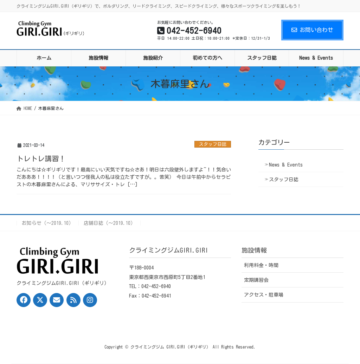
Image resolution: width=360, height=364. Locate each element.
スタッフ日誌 (212, 144)
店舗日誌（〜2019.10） (109, 223)
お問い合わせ (312, 30)
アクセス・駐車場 (263, 294)
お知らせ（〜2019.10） (47, 223)
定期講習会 (256, 280)
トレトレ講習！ (41, 158)
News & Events (286, 164)
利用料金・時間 (261, 265)
